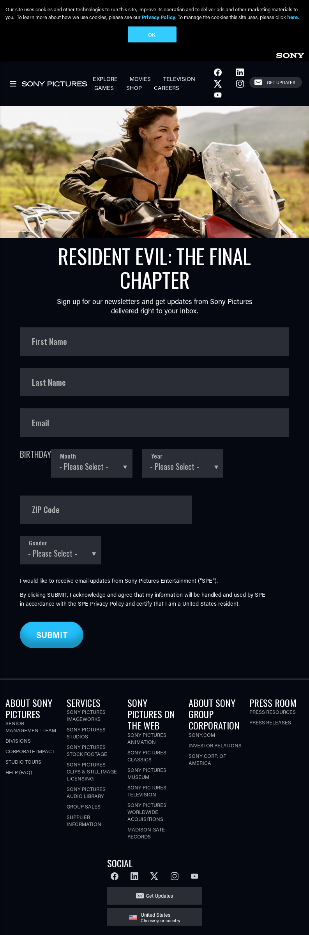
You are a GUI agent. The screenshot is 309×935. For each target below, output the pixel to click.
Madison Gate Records (146, 833)
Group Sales (84, 806)
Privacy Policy (107, 603)
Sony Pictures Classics (146, 756)
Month (68, 456)
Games (104, 87)
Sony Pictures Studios (86, 733)
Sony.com (202, 734)
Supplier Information (84, 820)
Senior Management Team (30, 726)
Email (40, 422)
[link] (290, 54)
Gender (38, 542)
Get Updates (281, 82)
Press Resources (272, 711)
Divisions (18, 740)
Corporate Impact (30, 751)
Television (179, 79)
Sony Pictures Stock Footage (87, 750)
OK (151, 34)
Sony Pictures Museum (146, 773)
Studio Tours (23, 761)
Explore (105, 79)
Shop (134, 87)
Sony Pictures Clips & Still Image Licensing (92, 771)
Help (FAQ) (18, 772)
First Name (49, 341)
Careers (166, 87)
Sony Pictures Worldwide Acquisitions (146, 811)
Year (156, 456)
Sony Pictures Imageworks (86, 715)
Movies (140, 79)
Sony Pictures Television (146, 791)
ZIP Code (46, 509)
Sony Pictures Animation (146, 738)
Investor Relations (215, 745)
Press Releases (270, 722)
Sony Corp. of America (207, 759)
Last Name (49, 382)
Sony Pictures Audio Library (86, 792)
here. (293, 17)
